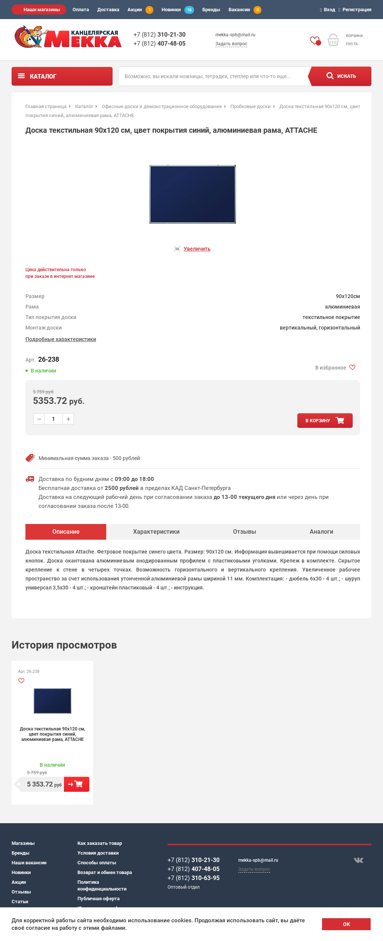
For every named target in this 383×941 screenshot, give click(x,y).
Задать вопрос (231, 43)
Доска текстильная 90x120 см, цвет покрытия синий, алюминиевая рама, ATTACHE (52, 734)
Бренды (211, 9)
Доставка (108, 9)
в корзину (318, 420)
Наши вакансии (29, 862)
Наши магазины (42, 9)
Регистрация (356, 9)
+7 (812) (160, 34)
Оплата (81, 9)
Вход (328, 9)
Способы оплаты (96, 862)
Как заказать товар (99, 843)
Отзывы (21, 892)
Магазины (23, 843)
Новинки (178, 10)
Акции (140, 10)
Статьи (20, 901)
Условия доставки (98, 853)
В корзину (76, 784)
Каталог (43, 76)
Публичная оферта (98, 898)
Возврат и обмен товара (104, 872)
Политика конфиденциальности (101, 885)
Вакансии (245, 10)
